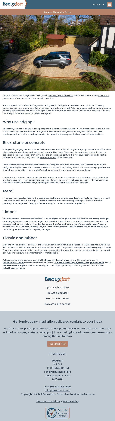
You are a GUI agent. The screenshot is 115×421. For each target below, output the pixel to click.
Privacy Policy (71, 401)
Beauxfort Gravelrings (79, 129)
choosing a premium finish (61, 95)
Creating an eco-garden (14, 245)
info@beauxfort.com (14, 268)
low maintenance (48, 157)
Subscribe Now (57, 343)
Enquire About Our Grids (57, 12)
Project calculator (57, 293)
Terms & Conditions (48, 401)
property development (75, 170)
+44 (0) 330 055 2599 (57, 386)
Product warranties (57, 298)
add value (45, 98)
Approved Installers (57, 287)
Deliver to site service (57, 304)
